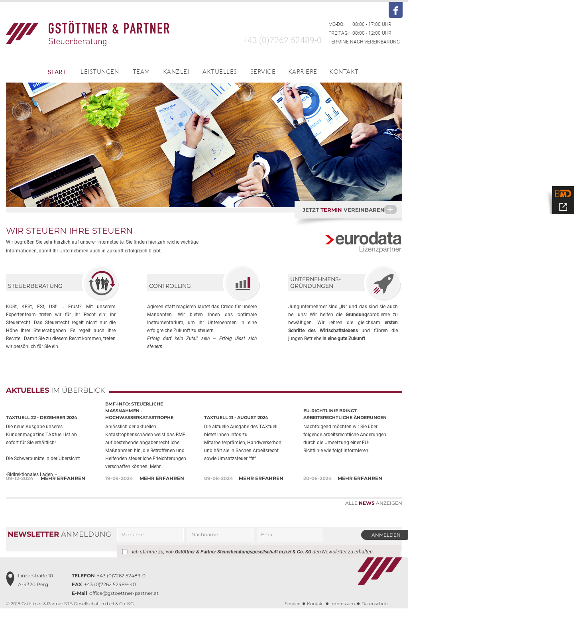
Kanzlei (176, 71)
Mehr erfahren (63, 478)
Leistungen (100, 71)
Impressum (342, 615)
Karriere (302, 71)
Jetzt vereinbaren (352, 209)
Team (141, 71)
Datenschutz (375, 615)
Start (57, 71)
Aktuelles (219, 71)
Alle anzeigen (373, 503)
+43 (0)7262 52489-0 (282, 40)
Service (263, 71)
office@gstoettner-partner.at (115, 605)
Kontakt (344, 71)
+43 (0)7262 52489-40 (104, 596)
